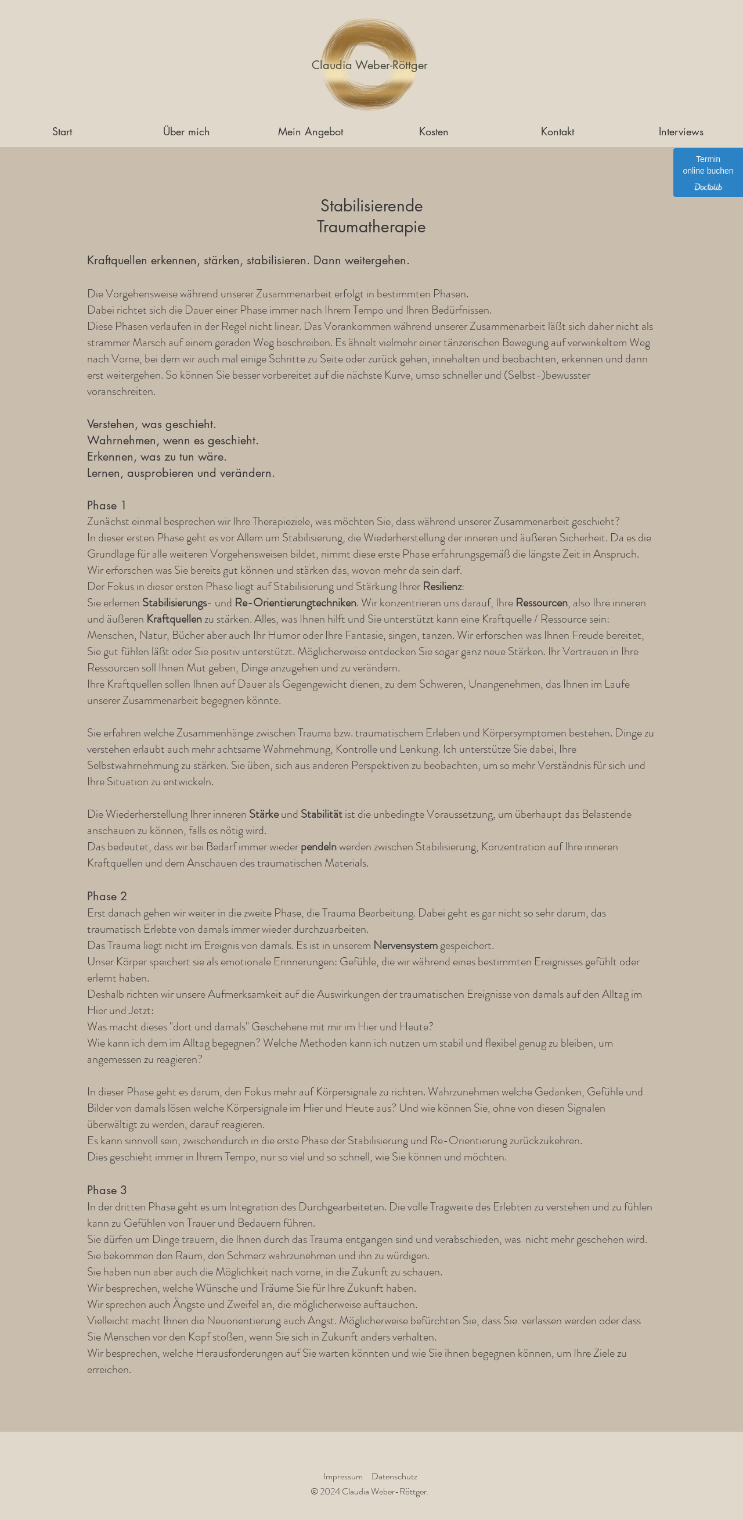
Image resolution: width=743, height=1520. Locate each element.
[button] (310, 131)
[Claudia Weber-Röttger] (369, 65)
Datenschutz (394, 1476)
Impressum (343, 1476)
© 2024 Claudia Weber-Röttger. (370, 1491)
